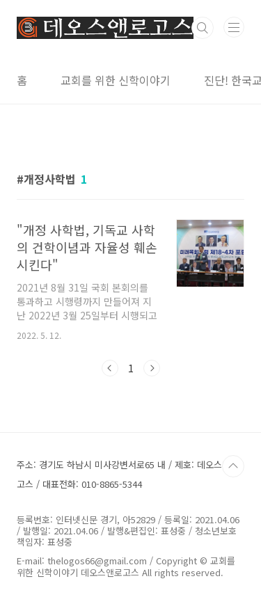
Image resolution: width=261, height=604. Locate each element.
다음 (151, 368)
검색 (202, 27)
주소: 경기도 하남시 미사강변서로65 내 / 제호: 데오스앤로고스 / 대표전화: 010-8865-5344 (128, 474)
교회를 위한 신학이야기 (116, 80)
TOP (233, 466)
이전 (110, 368)
